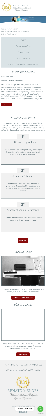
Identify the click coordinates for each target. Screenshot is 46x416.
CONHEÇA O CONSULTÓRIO (23, 298)
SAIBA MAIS (23, 240)
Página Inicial (6, 29)
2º (23, 170)
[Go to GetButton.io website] (40, 413)
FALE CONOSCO (25, 369)
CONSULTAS (11, 369)
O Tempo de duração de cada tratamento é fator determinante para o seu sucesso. (23, 218)
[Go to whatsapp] (40, 409)
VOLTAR (6, 104)
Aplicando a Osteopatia (23, 176)
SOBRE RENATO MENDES (30, 364)
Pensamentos (22, 52)
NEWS (37, 369)
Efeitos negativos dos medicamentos (15, 31)
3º (23, 204)
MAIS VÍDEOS (22, 354)
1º (23, 136)
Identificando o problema (22, 142)
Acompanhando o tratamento (23, 210)
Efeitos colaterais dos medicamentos (23, 64)
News (15, 29)
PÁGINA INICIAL (11, 364)
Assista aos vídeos (23, 46)
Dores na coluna (23, 58)
